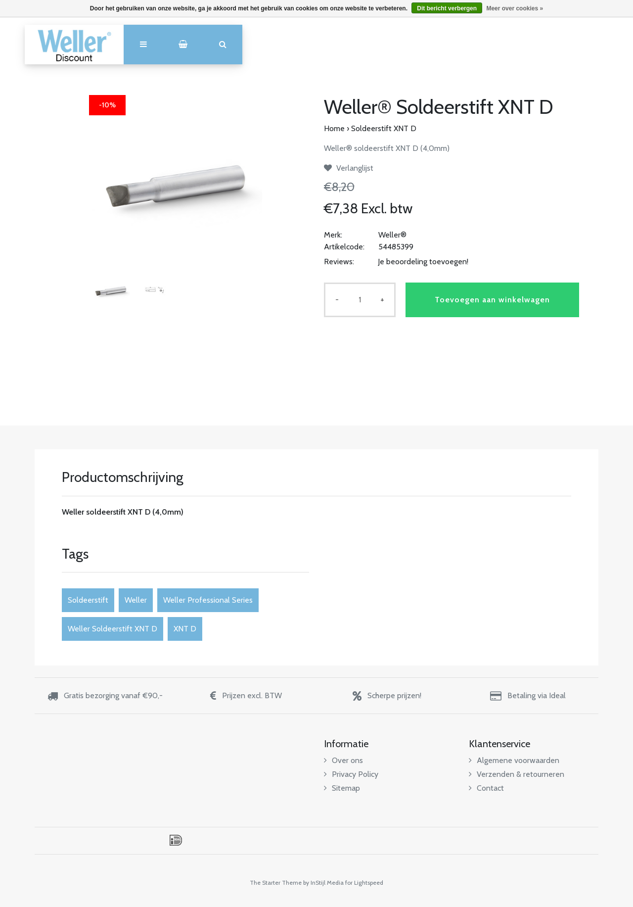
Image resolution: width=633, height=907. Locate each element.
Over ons (343, 760)
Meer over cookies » (514, 8)
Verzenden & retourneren (516, 774)
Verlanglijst (348, 168)
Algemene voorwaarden (514, 760)
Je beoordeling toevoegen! (423, 261)
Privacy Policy (351, 774)
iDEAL (176, 840)
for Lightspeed (364, 882)
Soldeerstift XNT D (383, 128)
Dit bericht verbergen (447, 8)
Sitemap (342, 788)
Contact (486, 788)
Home (334, 128)
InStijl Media (327, 882)
